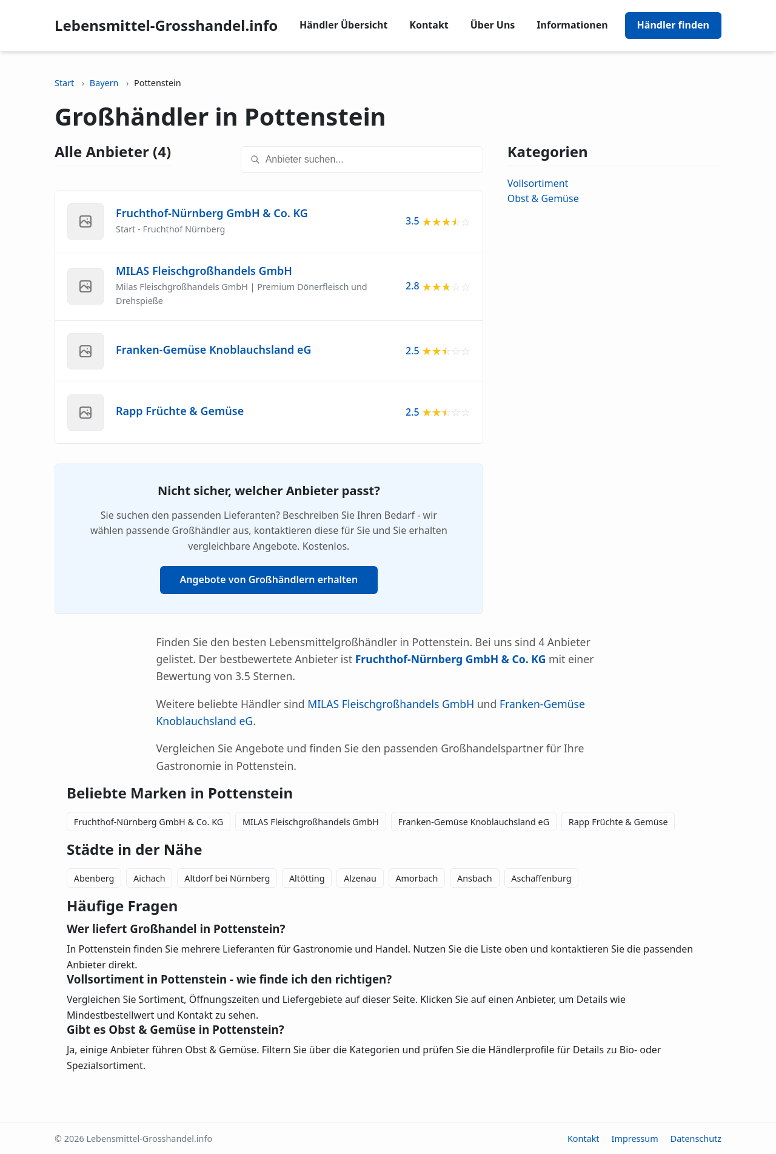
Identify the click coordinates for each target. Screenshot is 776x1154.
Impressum (635, 1138)
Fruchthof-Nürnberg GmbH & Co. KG (148, 822)
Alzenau (360, 878)
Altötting (307, 878)
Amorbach (416, 878)
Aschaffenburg (541, 878)
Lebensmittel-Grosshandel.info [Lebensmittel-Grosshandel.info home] (166, 25)
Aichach (149, 878)
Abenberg (94, 878)
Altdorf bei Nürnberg (227, 878)
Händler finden (673, 25)
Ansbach (474, 878)
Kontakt (428, 25)
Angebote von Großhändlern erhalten (269, 579)
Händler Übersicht (343, 25)
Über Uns (492, 25)
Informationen (572, 25)
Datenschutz (696, 1138)
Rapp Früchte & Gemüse (618, 822)
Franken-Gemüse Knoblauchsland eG (473, 822)
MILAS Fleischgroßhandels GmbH (390, 704)
